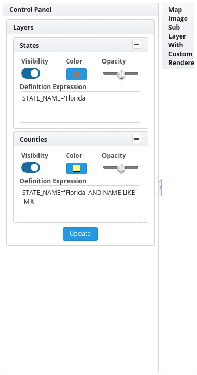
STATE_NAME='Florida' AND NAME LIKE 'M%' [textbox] (80, 201)
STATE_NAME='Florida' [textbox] (80, 107)
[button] (76, 74)
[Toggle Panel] (136, 44)
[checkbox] (30, 73)
